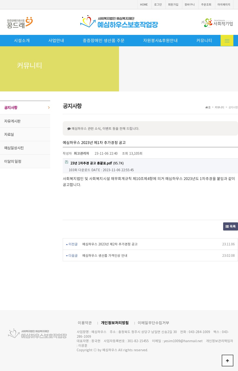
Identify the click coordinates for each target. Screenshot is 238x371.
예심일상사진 (14, 147)
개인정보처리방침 (115, 322)
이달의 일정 (12, 161)
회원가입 (173, 4)
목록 (230, 226)
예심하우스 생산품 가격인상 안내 (104, 255)
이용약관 (85, 322)
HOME (144, 4)
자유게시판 (12, 121)
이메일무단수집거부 (153, 322)
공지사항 (10, 107)
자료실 (9, 134)
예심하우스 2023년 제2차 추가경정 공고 (110, 244)
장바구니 (190, 4)
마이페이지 (224, 4)
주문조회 (206, 4)
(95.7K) (94, 162)
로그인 (158, 4)
